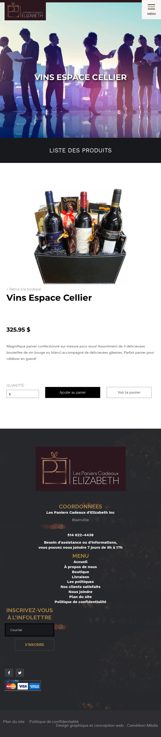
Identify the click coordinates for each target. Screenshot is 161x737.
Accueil (80, 561)
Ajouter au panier (73, 392)
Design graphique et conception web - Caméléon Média (107, 725)
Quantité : (16, 386)
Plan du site (80, 596)
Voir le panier (129, 392)
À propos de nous (80, 566)
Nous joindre (80, 591)
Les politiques (80, 581)
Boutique (80, 572)
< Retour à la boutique (23, 289)
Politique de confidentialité (80, 601)
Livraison (80, 577)
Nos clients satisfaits (80, 586)
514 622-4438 (81, 535)
